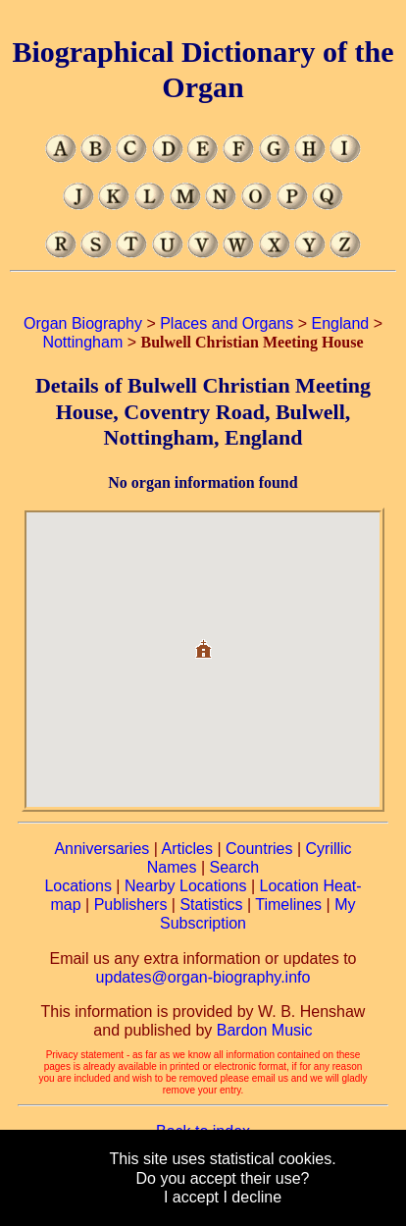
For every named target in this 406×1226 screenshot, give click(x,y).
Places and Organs (226, 323)
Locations (78, 886)
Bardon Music (265, 1030)
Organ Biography (83, 323)
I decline (252, 1197)
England (341, 323)
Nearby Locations (186, 886)
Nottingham (82, 342)
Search (235, 867)
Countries (259, 848)
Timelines (288, 904)
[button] (203, 641)
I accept (191, 1197)
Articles (186, 848)
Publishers (131, 904)
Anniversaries (101, 848)
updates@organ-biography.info (203, 977)
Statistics (210, 904)
